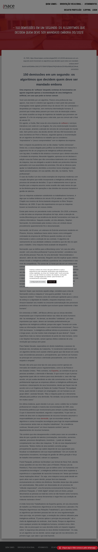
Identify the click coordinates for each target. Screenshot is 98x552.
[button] (77, 548)
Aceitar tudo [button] (51, 282)
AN (1, 550)
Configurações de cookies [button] (38, 282)
